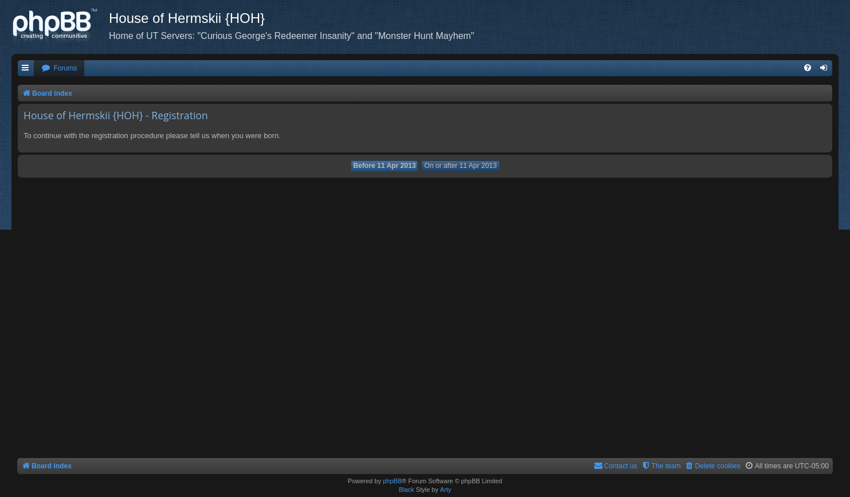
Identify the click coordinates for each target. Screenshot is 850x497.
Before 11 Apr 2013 (384, 166)
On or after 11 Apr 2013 (460, 166)
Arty (446, 489)
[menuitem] (59, 68)
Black (406, 489)
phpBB (392, 481)
